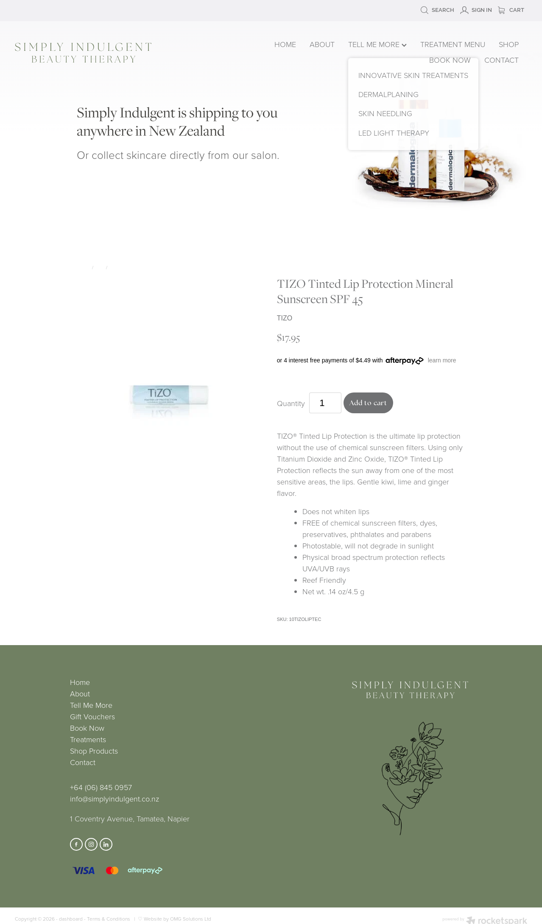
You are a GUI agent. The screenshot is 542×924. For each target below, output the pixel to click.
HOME (285, 44)
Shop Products (94, 751)
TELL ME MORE (377, 44)
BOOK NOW (450, 60)
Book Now (87, 728)
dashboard (71, 918)
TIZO (114, 267)
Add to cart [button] (368, 402)
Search (437, 10)
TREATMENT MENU (452, 44)
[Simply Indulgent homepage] (117, 53)
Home (80, 682)
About (80, 693)
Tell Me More (91, 705)
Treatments (88, 739)
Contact (82, 762)
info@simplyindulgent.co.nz (114, 798)
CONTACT (501, 60)
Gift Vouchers (92, 716)
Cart (511, 10)
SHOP (509, 44)
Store (83, 267)
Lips (99, 267)
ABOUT (322, 44)
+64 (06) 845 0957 (101, 787)
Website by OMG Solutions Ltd (177, 918)
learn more (442, 360)
